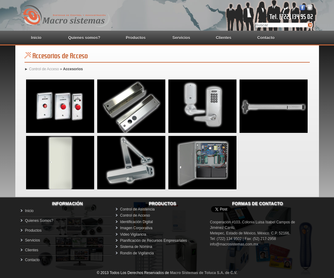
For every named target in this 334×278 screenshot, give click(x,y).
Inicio (36, 37)
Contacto (265, 37)
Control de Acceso (43, 69)
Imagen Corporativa (136, 228)
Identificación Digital (136, 222)
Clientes (224, 37)
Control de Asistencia (137, 209)
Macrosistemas (66, 15)
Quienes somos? (84, 37)
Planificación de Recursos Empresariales (153, 240)
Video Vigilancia (133, 234)
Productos (33, 230)
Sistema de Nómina (136, 247)
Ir (310, 25)
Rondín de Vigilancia (137, 253)
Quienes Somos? (39, 220)
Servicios (181, 37)
